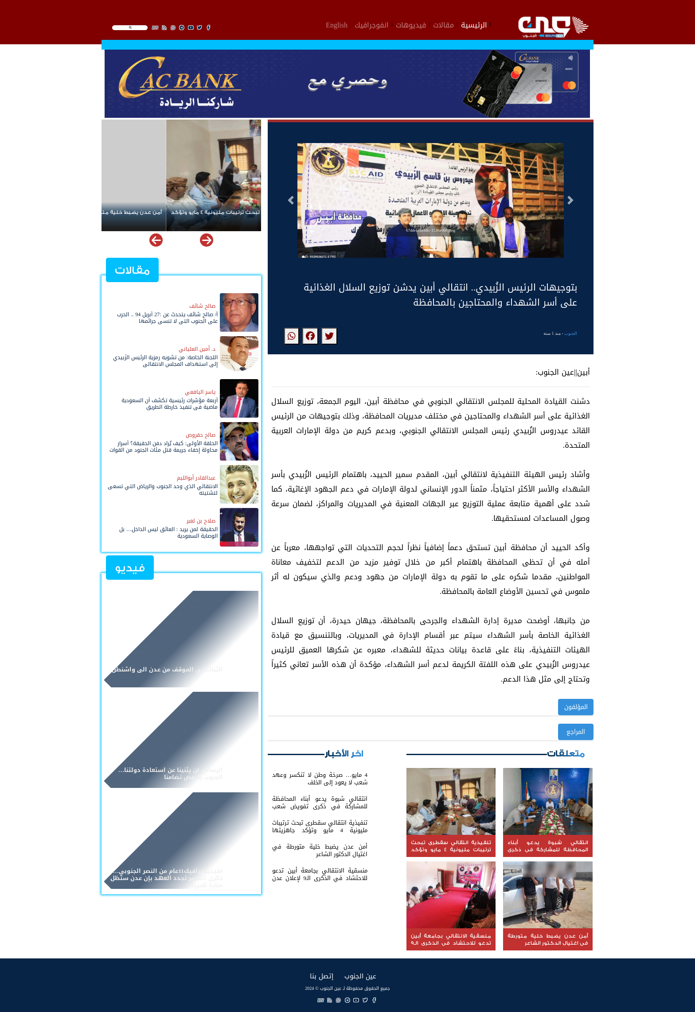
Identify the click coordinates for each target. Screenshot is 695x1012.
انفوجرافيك (372, 24)
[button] (290, 200)
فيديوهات (411, 24)
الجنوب (570, 333)
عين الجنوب (360, 975)
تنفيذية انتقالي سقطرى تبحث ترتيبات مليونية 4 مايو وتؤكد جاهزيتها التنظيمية (181, 216)
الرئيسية (474, 24)
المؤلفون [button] (576, 707)
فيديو (130, 568)
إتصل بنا (321, 975)
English (337, 24)
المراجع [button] (575, 732)
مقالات (443, 24)
